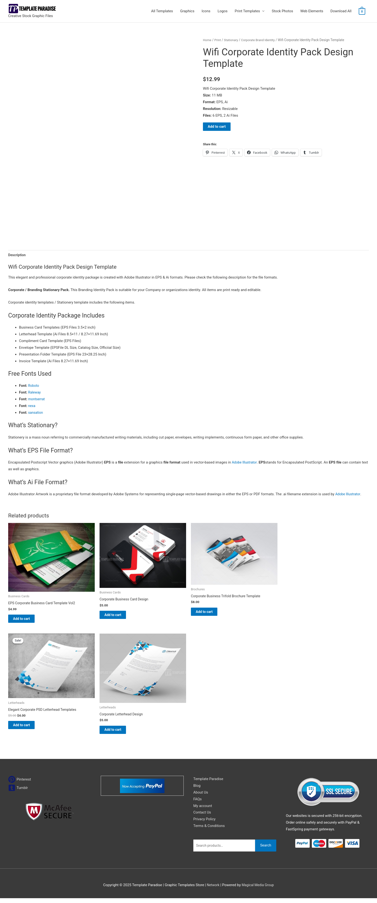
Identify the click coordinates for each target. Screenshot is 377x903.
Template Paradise (208, 784)
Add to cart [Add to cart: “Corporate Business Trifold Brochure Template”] (210, 613)
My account (202, 810)
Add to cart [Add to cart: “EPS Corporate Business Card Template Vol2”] (27, 620)
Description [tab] (17, 255)
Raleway (34, 393)
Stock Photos (282, 11)
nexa (32, 406)
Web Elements (311, 11)
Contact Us (202, 817)
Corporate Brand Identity (261, 40)
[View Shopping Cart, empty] (362, 11)
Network (212, 890)
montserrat (37, 400)
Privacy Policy (204, 824)
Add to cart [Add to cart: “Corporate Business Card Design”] (118, 617)
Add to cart (217, 126)
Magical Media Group (258, 890)
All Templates (162, 11)
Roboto (34, 386)
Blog (197, 790)
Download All (341, 11)
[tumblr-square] (18, 792)
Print (218, 40)
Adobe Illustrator (245, 463)
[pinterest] (19, 784)
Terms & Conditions (209, 830)
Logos (222, 11)
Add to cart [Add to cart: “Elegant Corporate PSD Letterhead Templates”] (27, 729)
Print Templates (247, 11)
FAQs (197, 804)
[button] (188, 460)
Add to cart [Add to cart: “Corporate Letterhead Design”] (118, 733)
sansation (36, 413)
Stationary (232, 40)
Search (265, 850)
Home (207, 40)
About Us (200, 797)
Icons (205, 11)
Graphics (187, 11)
